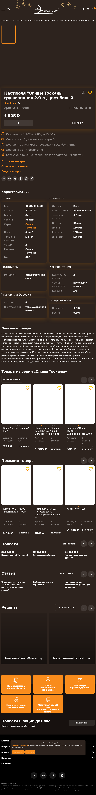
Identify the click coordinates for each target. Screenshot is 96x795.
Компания (6, 758)
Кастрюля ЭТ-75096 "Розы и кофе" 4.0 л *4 (15, 510)
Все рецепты (66, 607)
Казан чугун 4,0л (76, 508)
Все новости (69, 544)
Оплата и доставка (14, 166)
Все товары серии (12, 379)
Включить (81, 722)
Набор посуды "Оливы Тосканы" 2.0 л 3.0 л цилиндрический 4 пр (47, 431)
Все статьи (66, 573)
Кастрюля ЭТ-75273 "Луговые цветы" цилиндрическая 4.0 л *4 (47, 513)
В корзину (77, 123)
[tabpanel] (16, 404)
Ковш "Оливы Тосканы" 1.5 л (16, 429)
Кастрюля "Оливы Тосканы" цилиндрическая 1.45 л (79, 431)
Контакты (6, 764)
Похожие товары (13, 161)
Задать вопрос (11, 171)
